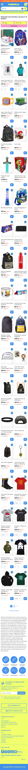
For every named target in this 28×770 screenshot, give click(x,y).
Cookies (3, 739)
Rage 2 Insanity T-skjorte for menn (19, 558)
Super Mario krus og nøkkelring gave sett (20, 176)
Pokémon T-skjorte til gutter (20, 526)
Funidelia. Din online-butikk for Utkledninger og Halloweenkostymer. (13, 4)
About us (3, 742)
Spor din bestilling (14, 711)
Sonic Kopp (17, 144)
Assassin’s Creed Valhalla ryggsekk (6, 335)
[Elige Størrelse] (3, 89)
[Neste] (17, 606)
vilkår (11, 698)
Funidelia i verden (6, 734)
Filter (6, 23)
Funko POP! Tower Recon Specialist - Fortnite (19, 367)
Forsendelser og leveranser (9, 722)
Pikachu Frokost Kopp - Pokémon (7, 303)
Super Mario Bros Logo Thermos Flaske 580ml (20, 272)
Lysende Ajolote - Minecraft (5, 49)
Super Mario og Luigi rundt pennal (20, 303)
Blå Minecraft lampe (6, 207)
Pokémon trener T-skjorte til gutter (6, 526)
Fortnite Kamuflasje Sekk (6, 144)
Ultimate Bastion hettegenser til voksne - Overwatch (7, 558)
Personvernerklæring (7, 737)
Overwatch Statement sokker (7, 495)
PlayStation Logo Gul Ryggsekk (20, 335)
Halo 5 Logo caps (19, 430)
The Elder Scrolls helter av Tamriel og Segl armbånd (7, 431)
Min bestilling (5, 721)
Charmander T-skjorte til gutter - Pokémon (20, 495)
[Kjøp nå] (12, 57)
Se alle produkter (14, 610)
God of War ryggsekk (7, 462)
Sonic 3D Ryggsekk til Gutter (20, 208)
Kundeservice (14, 705)
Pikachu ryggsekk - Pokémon (6, 272)
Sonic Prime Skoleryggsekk (18, 49)
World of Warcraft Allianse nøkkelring (19, 463)
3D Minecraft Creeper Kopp (20, 112)
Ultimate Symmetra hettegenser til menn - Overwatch (20, 81)
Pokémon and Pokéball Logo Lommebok (18, 240)
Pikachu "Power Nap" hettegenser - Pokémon (7, 590)
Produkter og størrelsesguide (9, 724)
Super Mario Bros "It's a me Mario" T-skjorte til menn (7, 81)
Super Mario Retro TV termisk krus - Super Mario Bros (7, 112)
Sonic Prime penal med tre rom (7, 240)
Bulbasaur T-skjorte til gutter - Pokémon (20, 590)
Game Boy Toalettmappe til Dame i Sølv (7, 367)
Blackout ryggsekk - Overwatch (6, 399)
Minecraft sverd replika (5, 176)
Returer (3, 725)
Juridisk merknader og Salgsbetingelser (12, 736)
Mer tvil (3, 727)
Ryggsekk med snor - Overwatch (20, 399)
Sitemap (3, 741)
